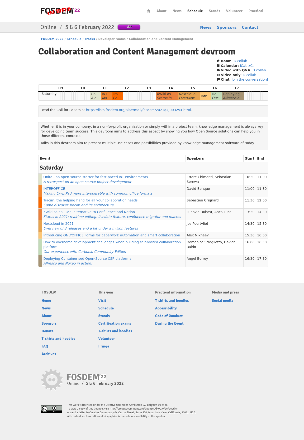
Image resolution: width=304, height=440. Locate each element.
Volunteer (234, 11)
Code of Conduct (169, 315)
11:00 (262, 177)
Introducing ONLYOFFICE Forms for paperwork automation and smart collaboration (111, 235)
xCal (252, 66)
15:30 (262, 223)
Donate (47, 331)
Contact (250, 27)
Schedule (195, 11)
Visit (102, 300)
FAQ (45, 346)
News (176, 11)
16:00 (262, 235)
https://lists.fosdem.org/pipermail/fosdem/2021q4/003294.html (138, 110)
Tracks (90, 39)
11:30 (262, 189)
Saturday (49, 94)
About (161, 11)
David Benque (198, 189)
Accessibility (166, 308)
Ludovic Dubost (199, 212)
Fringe (103, 346)
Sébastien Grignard (203, 200)
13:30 (249, 212)
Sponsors (227, 27)
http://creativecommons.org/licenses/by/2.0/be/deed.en (144, 409)
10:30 (249, 177)
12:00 (262, 200)
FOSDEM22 (60, 11)
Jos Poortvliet (197, 223)
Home (149, 11)
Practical (255, 11)
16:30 (262, 242)
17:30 (262, 258)
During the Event (169, 323)
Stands (214, 11)
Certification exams (114, 323)
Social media (222, 300)
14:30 (262, 212)
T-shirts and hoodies (58, 338)
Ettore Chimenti (200, 177)
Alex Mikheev (198, 235)
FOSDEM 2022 (52, 39)
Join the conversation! (250, 79)
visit (129, 27)
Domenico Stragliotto (204, 242)
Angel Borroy (197, 258)
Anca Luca (223, 212)
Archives (49, 354)
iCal (243, 66)
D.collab (240, 61)
